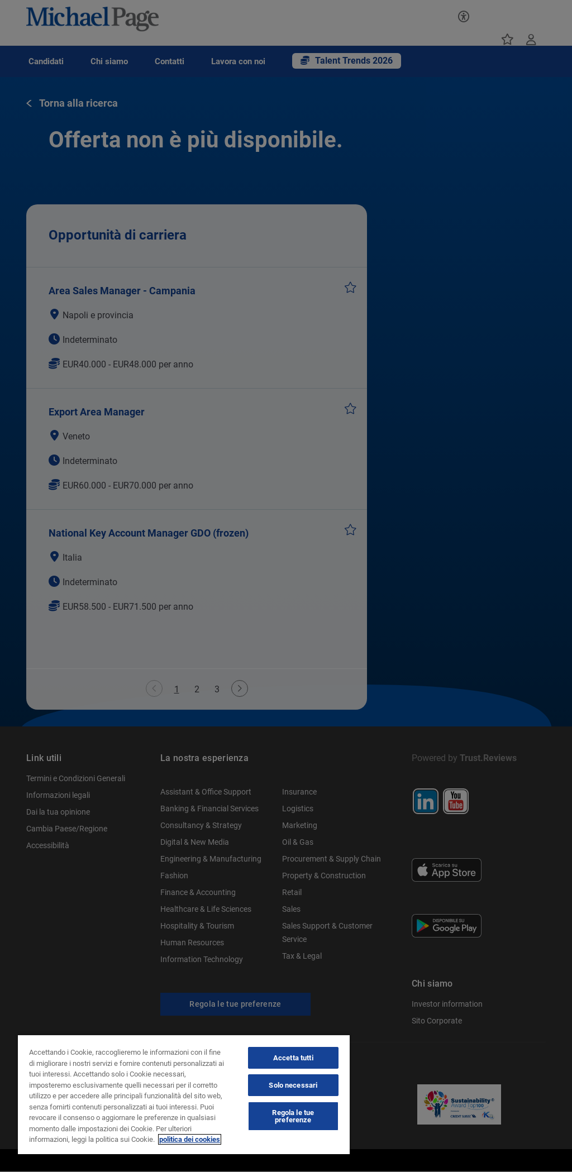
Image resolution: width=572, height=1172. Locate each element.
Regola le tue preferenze (293, 1116)
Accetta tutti (293, 1058)
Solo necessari (293, 1085)
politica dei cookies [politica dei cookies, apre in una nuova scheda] (189, 1139)
